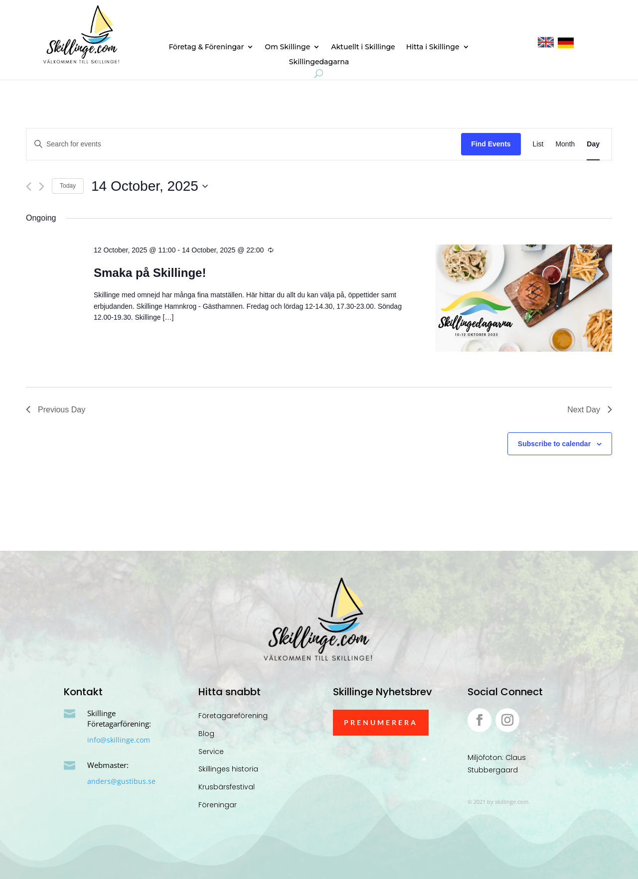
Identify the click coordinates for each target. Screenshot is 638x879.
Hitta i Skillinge (433, 47)
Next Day (589, 409)
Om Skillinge (287, 47)
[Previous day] (28, 186)
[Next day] (41, 186)
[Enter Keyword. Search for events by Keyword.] (243, 144)
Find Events (490, 144)
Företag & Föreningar (206, 47)
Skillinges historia (228, 769)
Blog (206, 734)
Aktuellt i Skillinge (363, 47)
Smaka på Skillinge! (150, 272)
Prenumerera (381, 722)
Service (211, 751)
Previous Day (55, 409)
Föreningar (217, 805)
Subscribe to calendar (554, 444)
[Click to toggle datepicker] (149, 186)
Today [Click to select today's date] (68, 185)
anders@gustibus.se (121, 781)
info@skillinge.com (118, 740)
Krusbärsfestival (226, 787)
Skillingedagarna (319, 62)
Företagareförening (233, 716)
